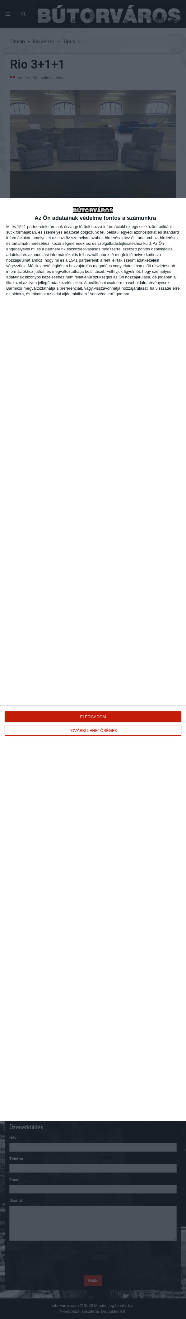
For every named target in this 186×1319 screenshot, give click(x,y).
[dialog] (93, 659)
